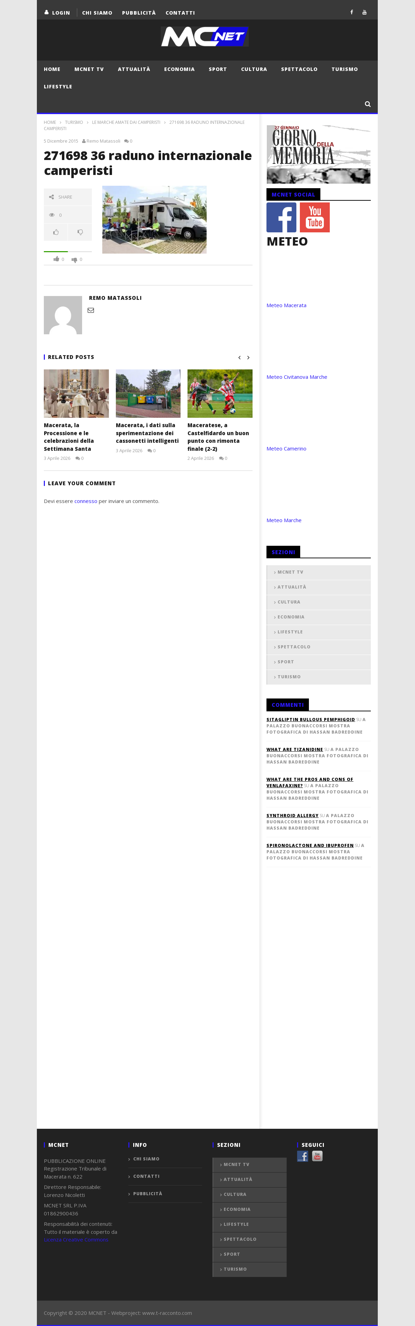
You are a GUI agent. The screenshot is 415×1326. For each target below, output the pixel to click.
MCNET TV (89, 69)
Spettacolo (299, 69)
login (61, 12)
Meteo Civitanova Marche (296, 376)
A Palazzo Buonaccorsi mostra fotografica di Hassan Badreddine (316, 726)
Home (52, 69)
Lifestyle (58, 86)
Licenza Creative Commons (76, 1239)
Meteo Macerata (286, 305)
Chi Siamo (97, 12)
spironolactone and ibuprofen (310, 845)
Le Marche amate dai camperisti (126, 122)
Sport (218, 69)
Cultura (254, 69)
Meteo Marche (284, 520)
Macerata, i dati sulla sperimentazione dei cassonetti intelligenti (147, 433)
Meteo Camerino (286, 448)
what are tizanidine (294, 749)
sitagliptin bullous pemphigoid (310, 719)
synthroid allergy (292, 815)
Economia (179, 69)
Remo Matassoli (103, 141)
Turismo (345, 69)
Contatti (180, 12)
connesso (85, 500)
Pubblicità (139, 12)
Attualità (134, 69)
